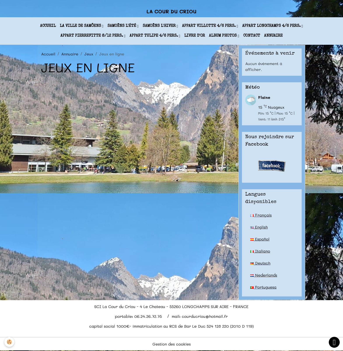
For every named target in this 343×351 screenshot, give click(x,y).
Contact (251, 36)
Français (261, 215)
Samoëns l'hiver (160, 26)
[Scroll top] (334, 342)
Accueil (48, 26)
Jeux (88, 54)
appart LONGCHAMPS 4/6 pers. (272, 26)
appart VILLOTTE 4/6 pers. (209, 26)
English (259, 227)
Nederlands (263, 275)
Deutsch (260, 263)
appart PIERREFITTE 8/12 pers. (92, 36)
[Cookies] (9, 342)
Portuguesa (263, 287)
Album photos (223, 36)
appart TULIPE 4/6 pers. (154, 36)
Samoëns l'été (122, 26)
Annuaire (273, 36)
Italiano (260, 251)
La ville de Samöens (81, 26)
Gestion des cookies (171, 344)
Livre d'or (194, 36)
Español (260, 239)
